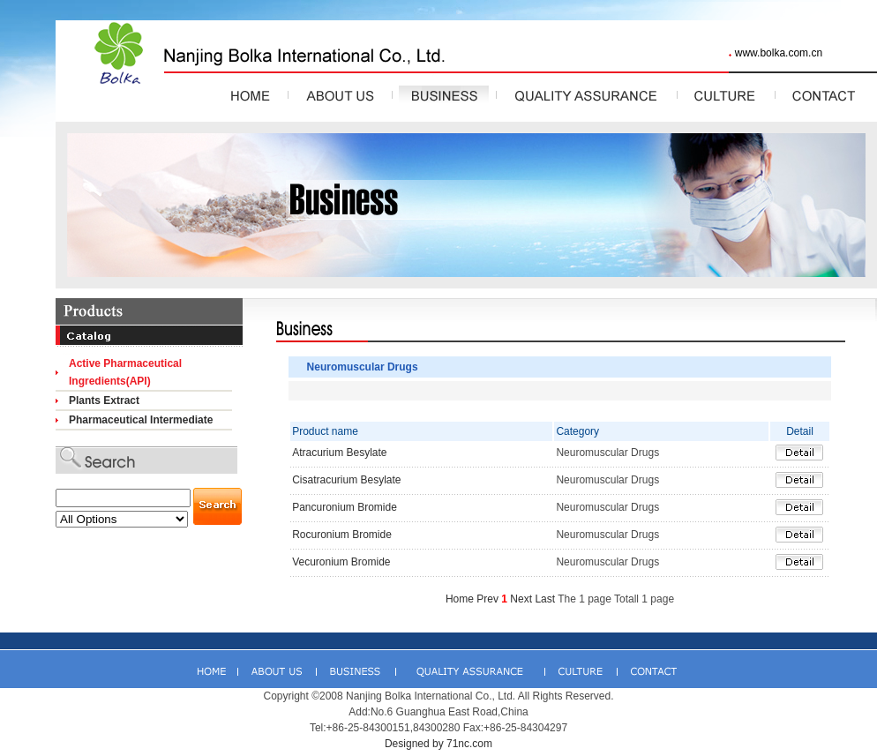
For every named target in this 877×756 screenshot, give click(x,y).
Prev (487, 599)
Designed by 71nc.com (438, 743)
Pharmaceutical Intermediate (141, 420)
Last (545, 599)
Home (460, 599)
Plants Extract (104, 400)
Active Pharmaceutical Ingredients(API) (125, 372)
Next (521, 599)
